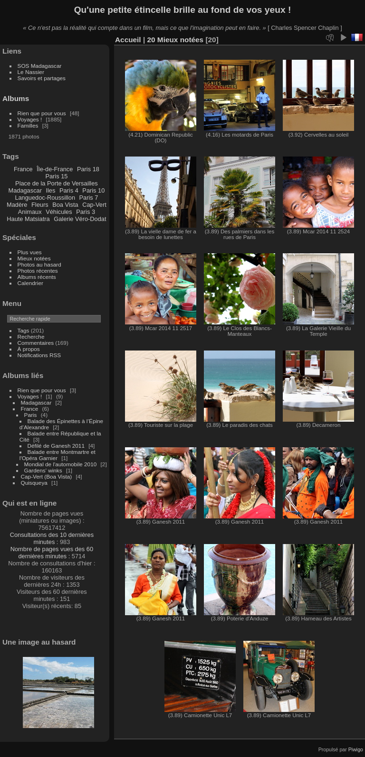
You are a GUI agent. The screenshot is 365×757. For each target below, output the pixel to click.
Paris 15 (56, 176)
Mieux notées (34, 258)
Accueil (128, 40)
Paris (30, 415)
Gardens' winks (43, 470)
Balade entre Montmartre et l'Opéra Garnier (57, 455)
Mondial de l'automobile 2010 (60, 464)
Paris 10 (93, 190)
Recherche (31, 336)
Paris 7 (88, 197)
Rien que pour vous (42, 113)
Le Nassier (31, 72)
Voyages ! (30, 119)
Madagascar (24, 190)
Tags (23, 330)
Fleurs (39, 204)
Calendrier (30, 283)
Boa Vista (65, 204)
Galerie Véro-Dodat (80, 218)
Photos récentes (38, 271)
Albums (15, 98)
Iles (50, 190)
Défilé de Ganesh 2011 (56, 446)
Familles (28, 125)
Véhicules (59, 211)
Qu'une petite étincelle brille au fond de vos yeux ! (182, 10)
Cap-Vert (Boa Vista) (46, 476)
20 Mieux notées (175, 40)
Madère (17, 204)
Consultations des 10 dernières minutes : (52, 538)
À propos (29, 349)
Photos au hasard (39, 264)
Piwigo (355, 749)
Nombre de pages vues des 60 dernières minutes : (51, 552)
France (23, 169)
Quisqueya (34, 483)
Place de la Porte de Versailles (56, 183)
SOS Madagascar (40, 66)
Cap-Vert (94, 204)
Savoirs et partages (42, 78)
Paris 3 (85, 211)
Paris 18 (88, 169)
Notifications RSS (39, 355)
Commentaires (36, 343)
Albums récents (37, 277)
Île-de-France (55, 169)
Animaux (30, 211)
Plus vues (30, 252)
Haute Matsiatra (28, 218)
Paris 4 (68, 190)
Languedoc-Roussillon (45, 197)
